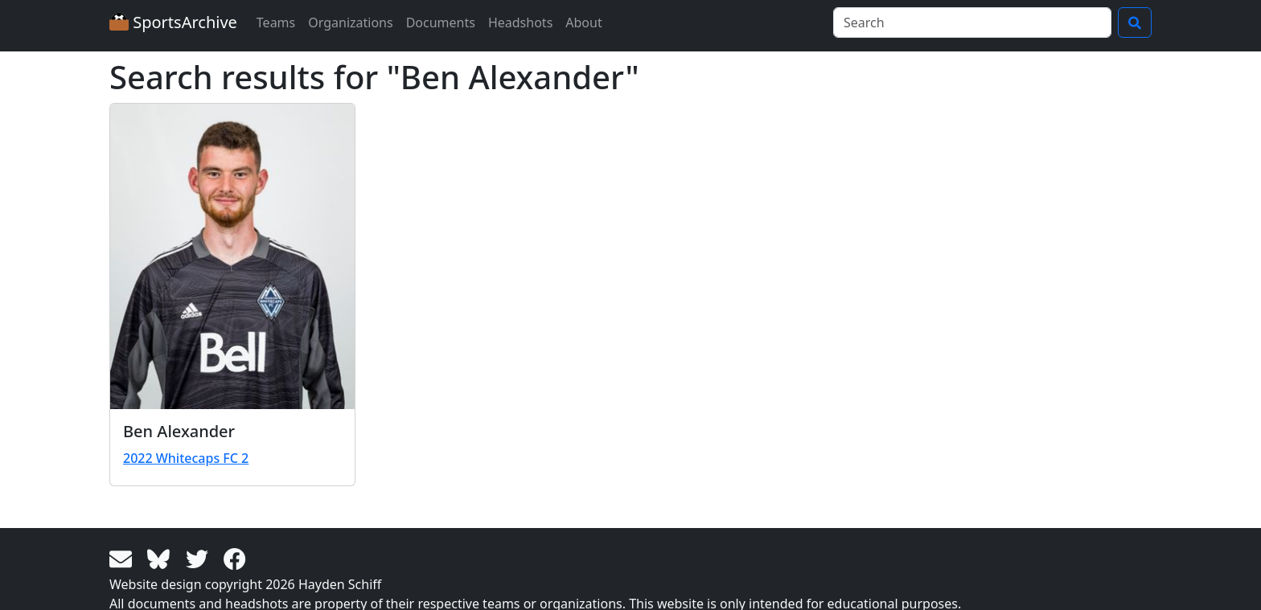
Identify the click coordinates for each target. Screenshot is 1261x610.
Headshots (520, 22)
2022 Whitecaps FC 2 (186, 458)
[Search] (972, 22)
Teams (276, 22)
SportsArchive (173, 22)
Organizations (350, 22)
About (583, 22)
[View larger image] (232, 256)
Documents (440, 22)
